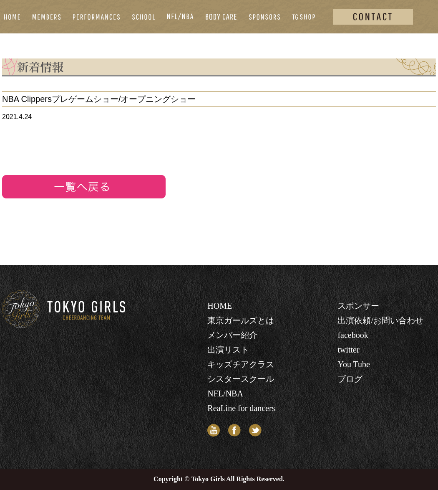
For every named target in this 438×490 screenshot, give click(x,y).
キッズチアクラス (240, 364)
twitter (348, 349)
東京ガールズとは (240, 320)
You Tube (353, 364)
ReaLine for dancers (241, 408)
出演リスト (228, 349)
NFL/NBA (225, 393)
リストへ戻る (84, 186)
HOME (219, 305)
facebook (352, 335)
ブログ (349, 378)
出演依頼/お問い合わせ (380, 320)
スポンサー (358, 305)
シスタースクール (240, 378)
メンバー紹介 (232, 335)
